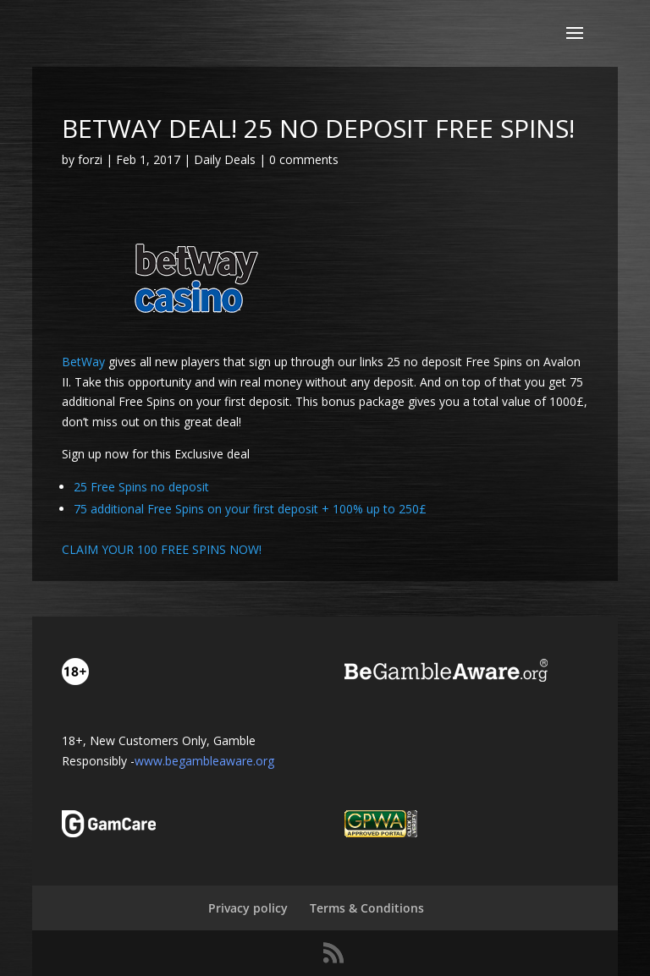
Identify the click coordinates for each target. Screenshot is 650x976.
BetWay (83, 362)
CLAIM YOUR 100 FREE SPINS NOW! (162, 549)
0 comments (304, 159)
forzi (90, 159)
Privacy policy (248, 908)
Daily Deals (225, 159)
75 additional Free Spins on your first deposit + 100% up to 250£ (250, 509)
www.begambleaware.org (204, 761)
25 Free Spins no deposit (141, 487)
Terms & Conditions (367, 908)
